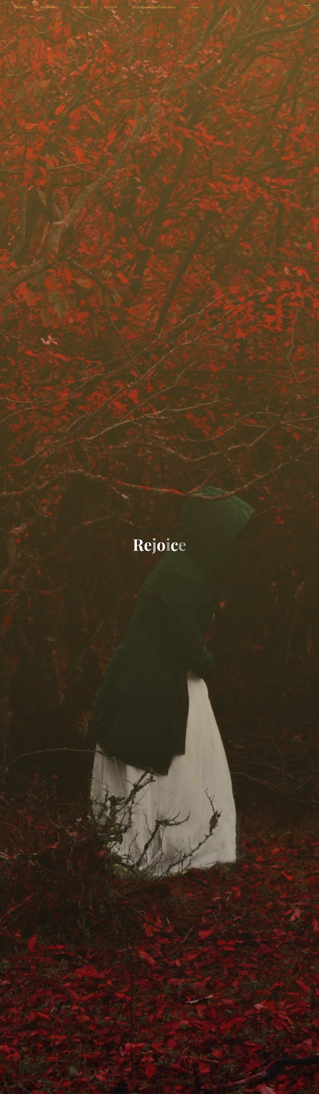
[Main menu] (307, 7)
